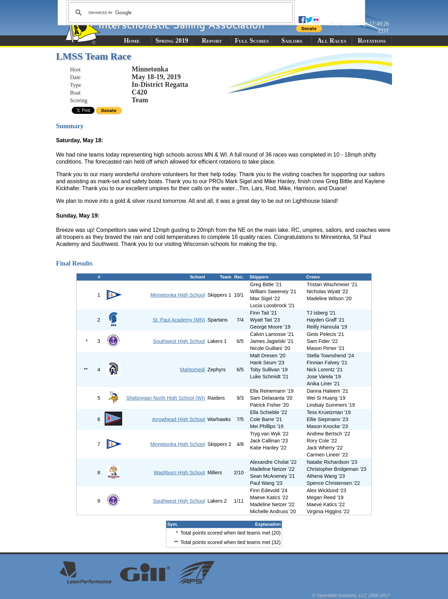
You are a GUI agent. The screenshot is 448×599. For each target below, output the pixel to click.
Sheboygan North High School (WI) (165, 398)
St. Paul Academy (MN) (179, 320)
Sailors (291, 40)
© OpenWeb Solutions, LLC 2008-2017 (351, 595)
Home (132, 40)
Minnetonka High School (177, 295)
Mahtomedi (192, 369)
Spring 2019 (171, 40)
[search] (180, 12)
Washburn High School (179, 472)
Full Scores (252, 40)
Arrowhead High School (178, 419)
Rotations (372, 40)
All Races (331, 40)
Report (212, 40)
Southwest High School (179, 341)
